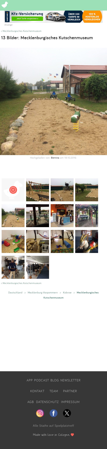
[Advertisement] (53, 335)
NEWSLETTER (70, 380)
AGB (30, 402)
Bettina (55, 157)
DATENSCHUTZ (47, 402)
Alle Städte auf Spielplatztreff (53, 425)
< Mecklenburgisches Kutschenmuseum (21, 30)
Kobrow (67, 292)
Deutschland (15, 292)
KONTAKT (37, 391)
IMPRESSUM (70, 402)
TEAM (53, 391)
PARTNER (70, 391)
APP (30, 380)
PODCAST (41, 380)
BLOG (54, 380)
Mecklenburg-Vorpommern (43, 292)
